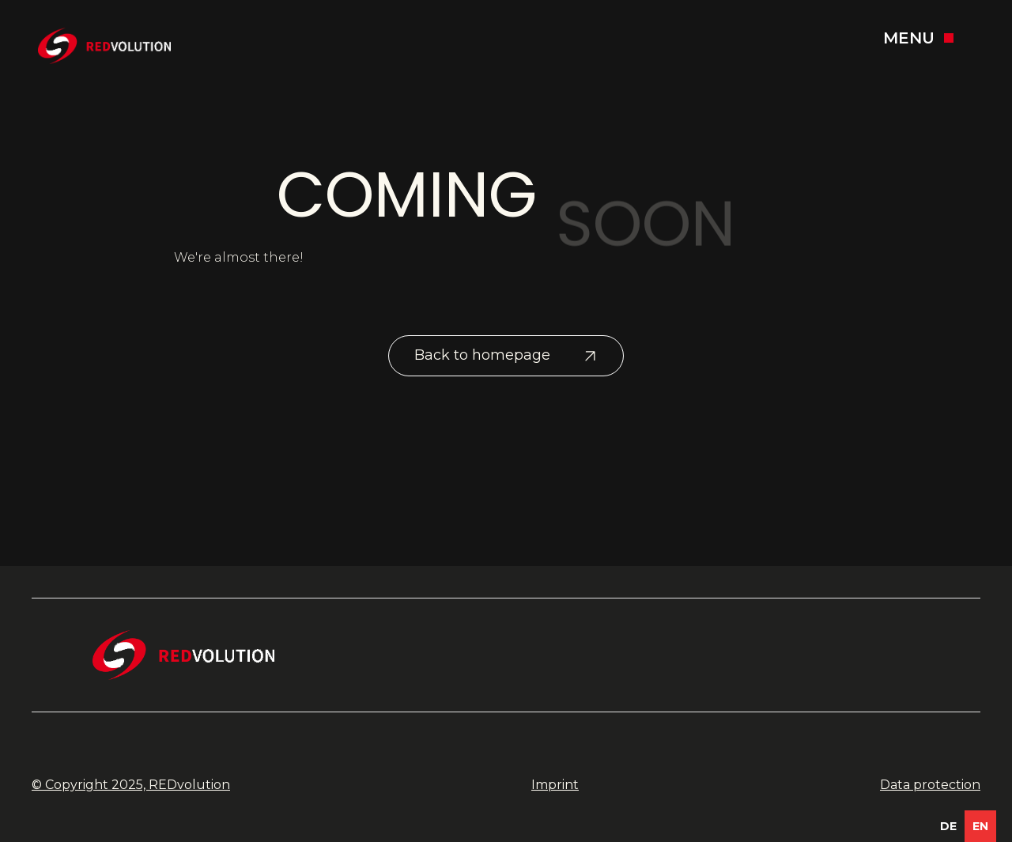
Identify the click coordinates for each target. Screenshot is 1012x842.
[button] (928, 38)
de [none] (948, 826)
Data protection (930, 784)
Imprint (555, 784)
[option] (948, 826)
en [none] (980, 826)
